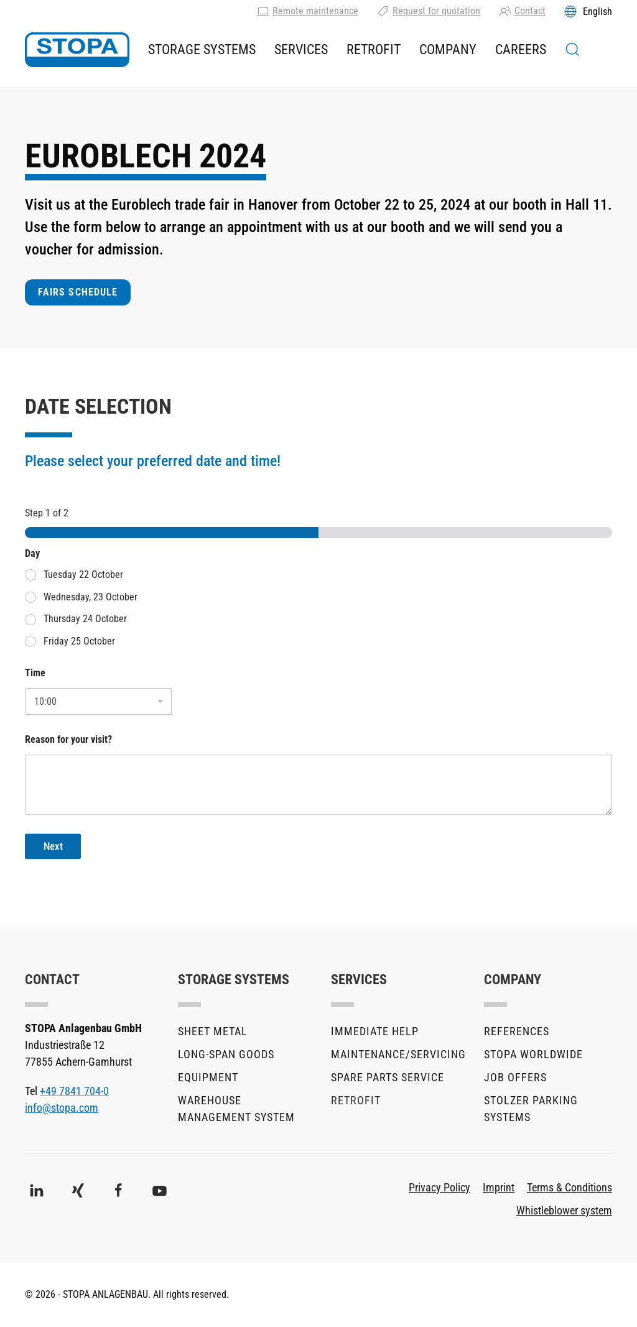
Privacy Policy (439, 1187)
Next (53, 846)
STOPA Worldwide (533, 1054)
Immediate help (375, 1031)
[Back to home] (77, 50)
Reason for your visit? (68, 739)
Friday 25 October (79, 641)
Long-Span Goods (226, 1054)
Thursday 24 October (85, 619)
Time (35, 673)
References (516, 1031)
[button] (572, 50)
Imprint (498, 1187)
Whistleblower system (564, 1210)
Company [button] (448, 49)
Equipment (208, 1077)
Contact (522, 11)
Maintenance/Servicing (395, 1054)
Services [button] (301, 49)
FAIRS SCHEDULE (78, 292)
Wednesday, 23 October (90, 597)
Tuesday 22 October (83, 574)
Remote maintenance (307, 11)
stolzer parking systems (531, 1109)
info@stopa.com (61, 1107)
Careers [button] (520, 49)
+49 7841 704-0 (74, 1090)
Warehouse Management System (236, 1109)
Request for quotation (428, 11)
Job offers (515, 1077)
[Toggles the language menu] (588, 11)
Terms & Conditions (569, 1187)
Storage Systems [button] (202, 49)
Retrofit (373, 49)
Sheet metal (213, 1031)
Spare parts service (387, 1077)
